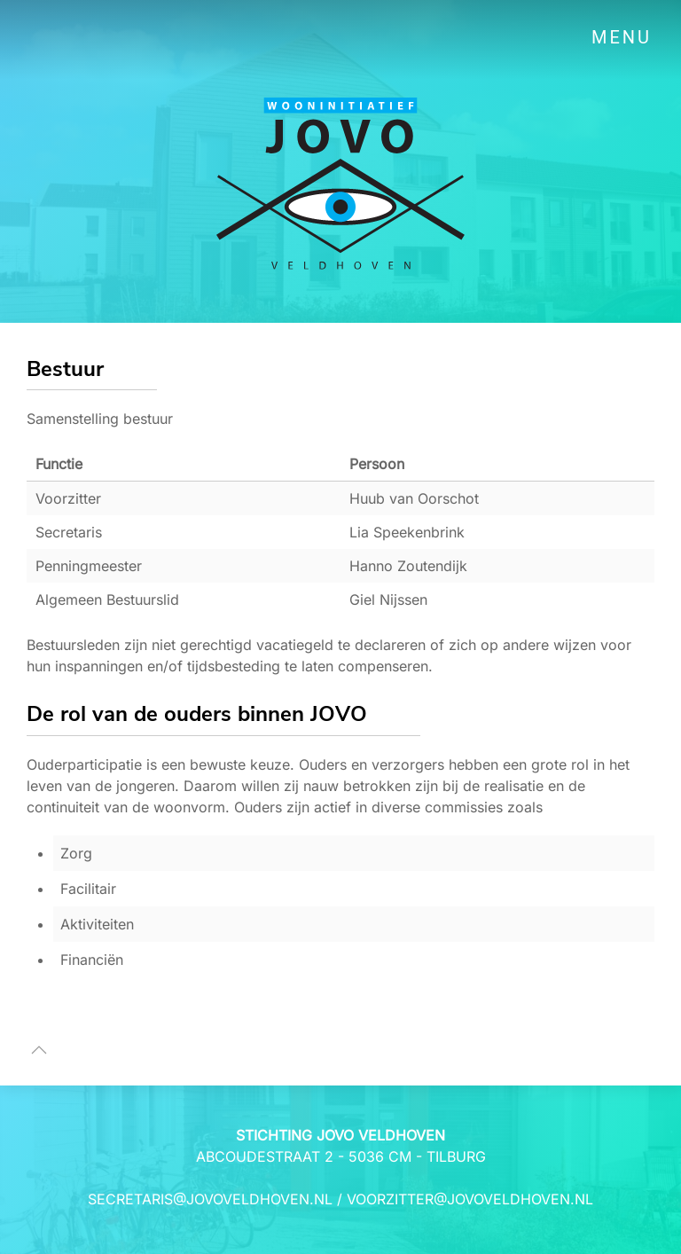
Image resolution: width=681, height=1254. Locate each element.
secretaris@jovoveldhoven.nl (210, 1199)
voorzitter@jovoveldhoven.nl (470, 1199)
